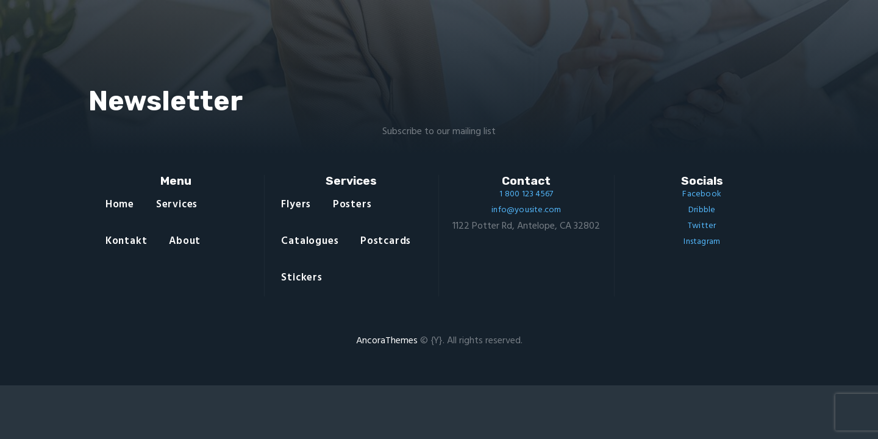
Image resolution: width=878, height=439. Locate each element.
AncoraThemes (387, 341)
